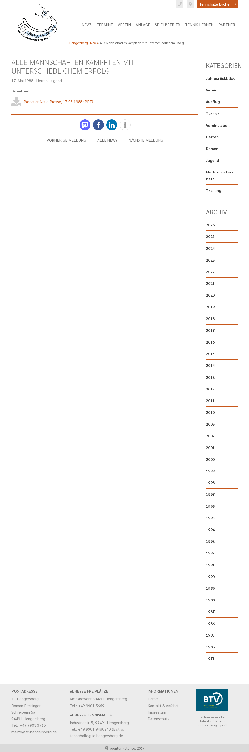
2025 (210, 236)
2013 (210, 377)
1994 (210, 529)
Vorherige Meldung (66, 140)
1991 (210, 564)
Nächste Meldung (145, 140)
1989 (210, 588)
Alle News (107, 140)
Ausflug (213, 101)
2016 (210, 341)
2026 (210, 224)
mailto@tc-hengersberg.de (34, 731)
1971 (210, 658)
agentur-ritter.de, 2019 (126, 748)
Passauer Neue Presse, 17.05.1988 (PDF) (58, 101)
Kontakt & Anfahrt (163, 705)
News (87, 24)
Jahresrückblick (220, 78)
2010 (210, 412)
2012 (210, 388)
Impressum (157, 712)
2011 (210, 400)
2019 (210, 306)
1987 (210, 611)
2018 (210, 318)
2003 (210, 423)
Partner (226, 24)
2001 (210, 447)
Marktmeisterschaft (220, 175)
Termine (105, 24)
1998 (210, 482)
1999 (210, 470)
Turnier (212, 113)
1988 (210, 599)
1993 (210, 541)
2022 (210, 271)
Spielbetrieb (167, 24)
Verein (124, 24)
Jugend (56, 80)
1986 (210, 623)
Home (153, 698)
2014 (210, 365)
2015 (210, 353)
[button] (85, 124)
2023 (210, 260)
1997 (210, 494)
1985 (210, 635)
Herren (42, 80)
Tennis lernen (199, 24)
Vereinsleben (218, 125)
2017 (210, 330)
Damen (212, 148)
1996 (210, 506)
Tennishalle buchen (217, 4)
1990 (210, 576)
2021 (210, 283)
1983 (210, 646)
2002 (210, 435)
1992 (210, 552)
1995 (210, 517)
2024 (210, 248)
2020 (210, 295)
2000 (210, 459)
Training (213, 190)
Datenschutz (158, 718)
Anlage (143, 24)
